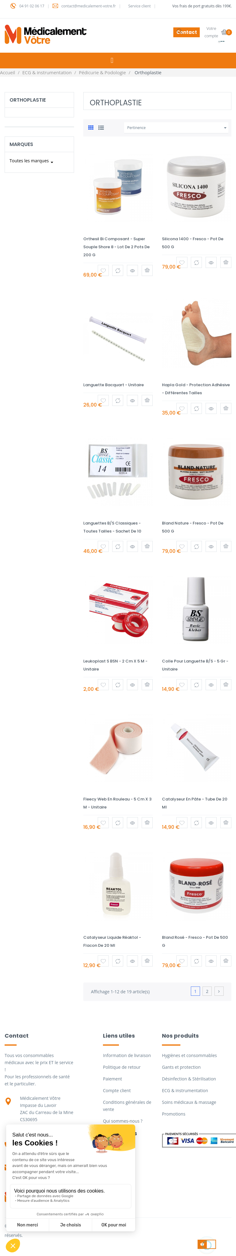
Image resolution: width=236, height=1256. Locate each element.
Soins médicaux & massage (189, 1102)
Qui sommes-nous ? (123, 1121)
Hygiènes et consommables (189, 1055)
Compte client (117, 1090)
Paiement (112, 1079)
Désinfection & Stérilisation (189, 1079)
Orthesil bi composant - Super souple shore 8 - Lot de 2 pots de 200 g (116, 247)
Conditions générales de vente (127, 1105)
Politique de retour (121, 1067)
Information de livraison (127, 1055)
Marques (21, 144)
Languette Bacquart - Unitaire (113, 385)
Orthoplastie (28, 99)
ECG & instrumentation (185, 1090)
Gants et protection (181, 1067)
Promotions (173, 1114)
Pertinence (177, 127)
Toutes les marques (32, 162)
